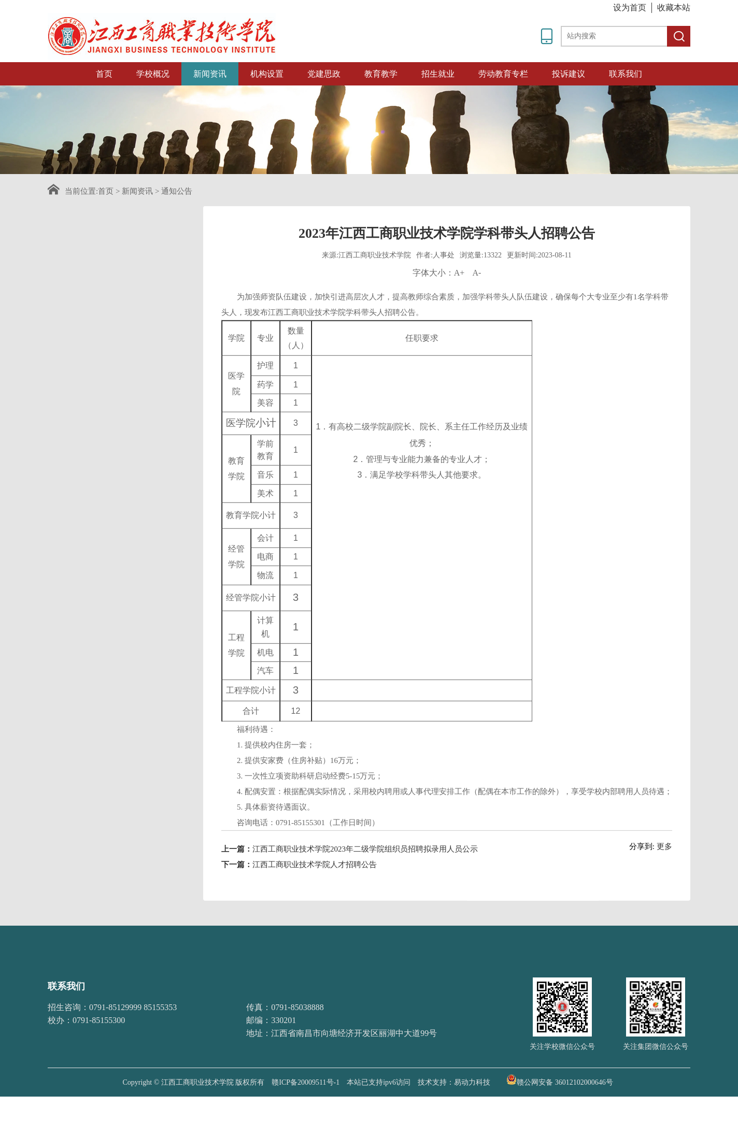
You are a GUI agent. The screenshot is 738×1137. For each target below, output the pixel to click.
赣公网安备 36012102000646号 (559, 1079)
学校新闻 (121, 268)
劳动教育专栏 (503, 73)
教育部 (369, 972)
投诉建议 (568, 73)
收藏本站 (673, 7)
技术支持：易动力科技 (454, 1082)
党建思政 (323, 73)
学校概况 (152, 73)
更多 (664, 877)
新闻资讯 (209, 73)
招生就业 (438, 73)
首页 (104, 73)
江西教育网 (413, 972)
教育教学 (381, 73)
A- (476, 303)
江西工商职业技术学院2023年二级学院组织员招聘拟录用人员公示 (365, 879)
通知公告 (176, 191)
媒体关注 (121, 335)
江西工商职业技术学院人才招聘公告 (314, 895)
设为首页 (629, 7)
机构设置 (266, 73)
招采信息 (121, 369)
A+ (459, 303)
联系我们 (625, 73)
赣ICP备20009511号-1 (305, 1082)
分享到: (642, 877)
